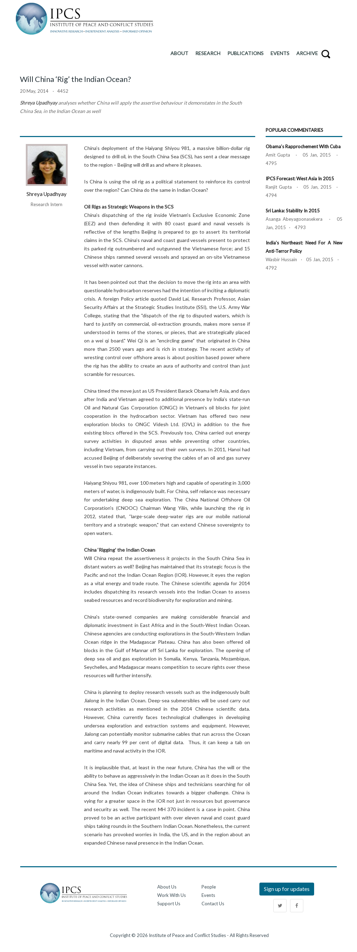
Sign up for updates (287, 888)
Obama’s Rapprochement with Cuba (303, 146)
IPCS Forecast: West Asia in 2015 (300, 178)
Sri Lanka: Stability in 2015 (293, 210)
